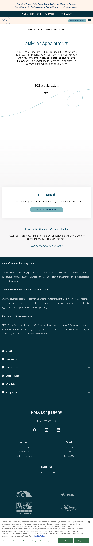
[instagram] (46, 430)
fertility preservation (40, 303)
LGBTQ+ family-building (37, 307)
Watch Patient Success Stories (44, 4)
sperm (56, 303)
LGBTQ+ (24, 460)
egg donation (7, 307)
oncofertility (84, 303)
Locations (29, 14)
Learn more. (73, 7)
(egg (51, 303)
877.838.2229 (53, 14)
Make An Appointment (46, 209)
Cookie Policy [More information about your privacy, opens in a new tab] (39, 536)
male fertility (48, 299)
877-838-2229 (50, 421)
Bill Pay (67, 14)
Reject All (82, 541)
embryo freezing (71, 303)
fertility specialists (28, 272)
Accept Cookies (65, 541)
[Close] (89, 522)
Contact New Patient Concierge (47, 245)
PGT (29, 303)
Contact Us (69, 456)
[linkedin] (58, 430)
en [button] (41, 14)
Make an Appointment (77, 21)
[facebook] (34, 430)
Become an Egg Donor (46, 472)
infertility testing (68, 299)
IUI (25, 303)
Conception (24, 451)
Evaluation (24, 447)
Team (68, 451)
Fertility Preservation (24, 456)
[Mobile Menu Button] (89, 20)
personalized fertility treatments (55, 276)
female (36, 299)
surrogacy (18, 307)
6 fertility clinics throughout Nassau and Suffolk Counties (58, 325)
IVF (21, 303)
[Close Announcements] (90, 5)
